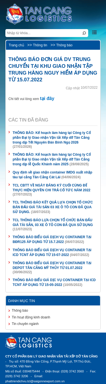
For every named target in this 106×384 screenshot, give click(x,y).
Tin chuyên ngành (25, 324)
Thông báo (64, 45)
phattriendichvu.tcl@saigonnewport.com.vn (35, 381)
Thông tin (40, 45)
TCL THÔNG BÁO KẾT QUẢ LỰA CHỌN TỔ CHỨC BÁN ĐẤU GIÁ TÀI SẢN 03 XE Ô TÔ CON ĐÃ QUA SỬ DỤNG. (53, 207)
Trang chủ (16, 45)
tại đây (47, 98)
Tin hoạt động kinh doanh (31, 317)
